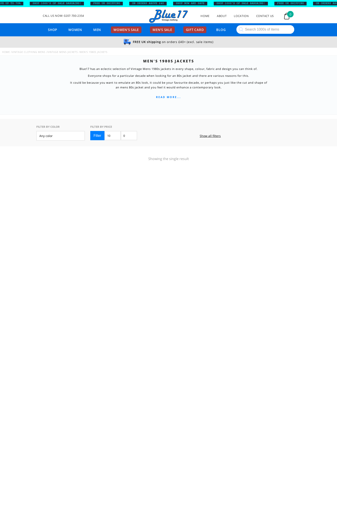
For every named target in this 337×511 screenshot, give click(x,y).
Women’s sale (126, 30)
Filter (97, 135)
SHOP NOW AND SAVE (192, 3)
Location (241, 16)
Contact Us (265, 16)
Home (205, 16)
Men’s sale (162, 30)
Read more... (168, 97)
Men (97, 30)
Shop (52, 30)
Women (75, 30)
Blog (221, 30)
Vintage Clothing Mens (28, 52)
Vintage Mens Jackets (62, 52)
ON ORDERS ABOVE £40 (149, 3)
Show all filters (210, 136)
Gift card (195, 30)
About (222, 16)
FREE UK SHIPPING (108, 3)
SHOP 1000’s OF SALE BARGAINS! (58, 3)
